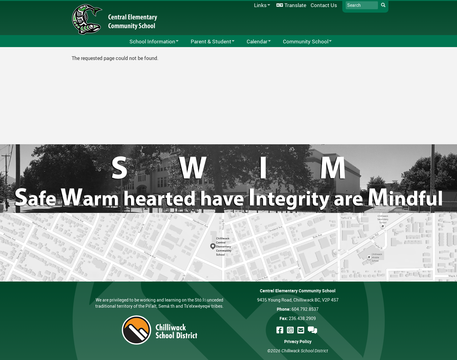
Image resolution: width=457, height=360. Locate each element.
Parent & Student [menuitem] (209, 42)
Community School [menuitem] (303, 42)
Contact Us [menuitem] (324, 5)
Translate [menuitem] (295, 5)
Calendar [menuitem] (255, 42)
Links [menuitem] (261, 5)
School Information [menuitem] (150, 42)
